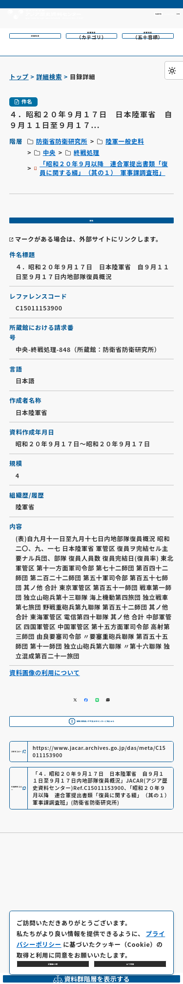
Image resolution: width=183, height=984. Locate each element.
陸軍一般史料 (124, 141)
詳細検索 (49, 76)
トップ (18, 76)
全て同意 (130, 957)
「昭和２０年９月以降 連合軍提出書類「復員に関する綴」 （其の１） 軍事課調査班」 (104, 168)
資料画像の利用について (44, 687)
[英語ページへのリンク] (152, 14)
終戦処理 (87, 152)
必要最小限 (53, 957)
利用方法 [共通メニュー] (109, 13)
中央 (49, 152)
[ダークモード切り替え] (173, 70)
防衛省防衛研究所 (61, 141)
